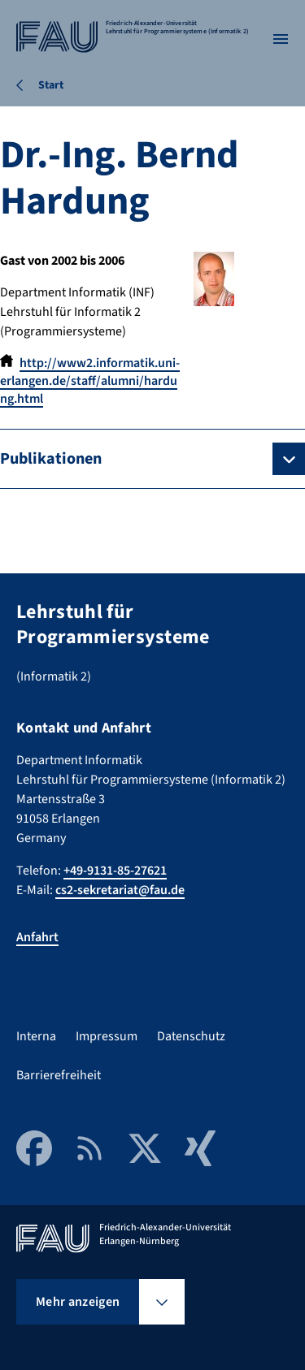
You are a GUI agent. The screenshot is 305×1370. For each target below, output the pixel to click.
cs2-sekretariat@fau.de (120, 890)
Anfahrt (37, 937)
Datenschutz (191, 1036)
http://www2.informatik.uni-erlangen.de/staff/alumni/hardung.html (90, 381)
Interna (36, 1036)
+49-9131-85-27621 (115, 870)
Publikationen (51, 458)
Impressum (106, 1036)
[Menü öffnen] (280, 39)
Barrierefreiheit (58, 1075)
